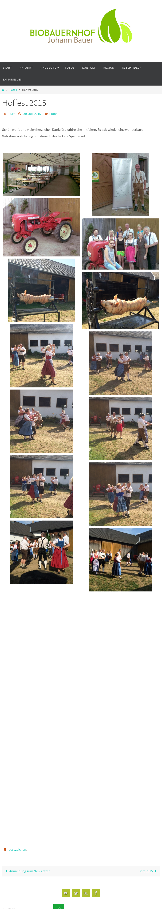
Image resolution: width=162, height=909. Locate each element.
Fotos (13, 90)
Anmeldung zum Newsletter (27, 871)
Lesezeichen (17, 849)
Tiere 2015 (148, 871)
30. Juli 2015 (32, 114)
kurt (12, 114)
